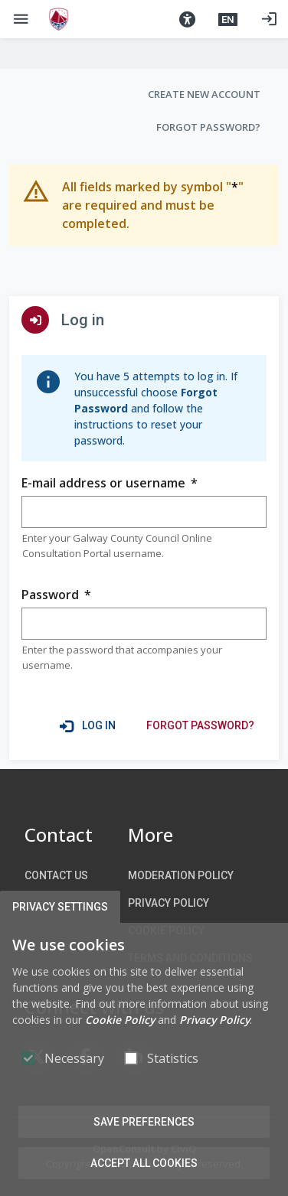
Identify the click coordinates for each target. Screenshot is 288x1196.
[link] (200, 725)
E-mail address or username (109, 483)
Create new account (204, 94)
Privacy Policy (168, 903)
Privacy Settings (60, 907)
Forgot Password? (208, 127)
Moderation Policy (181, 875)
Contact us (56, 875)
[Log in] (269, 19)
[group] (144, 512)
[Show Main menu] (21, 19)
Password (56, 595)
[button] (187, 19)
